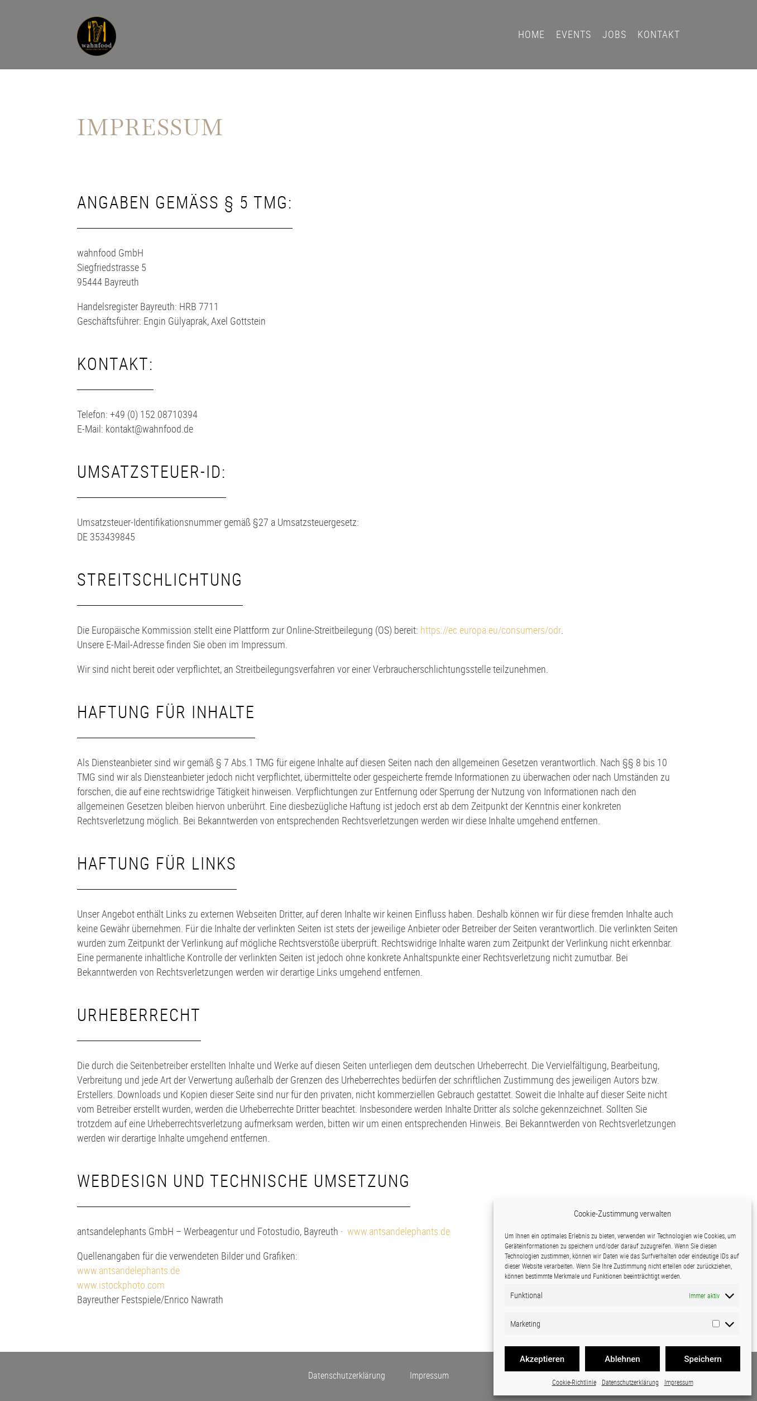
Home (531, 34)
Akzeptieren (542, 1359)
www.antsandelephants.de (398, 1231)
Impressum (678, 1382)
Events (573, 34)
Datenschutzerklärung (630, 1382)
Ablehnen (622, 1359)
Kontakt (659, 34)
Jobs (614, 34)
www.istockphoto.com (121, 1284)
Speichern (702, 1359)
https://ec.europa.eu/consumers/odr (490, 630)
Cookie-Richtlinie (574, 1382)
